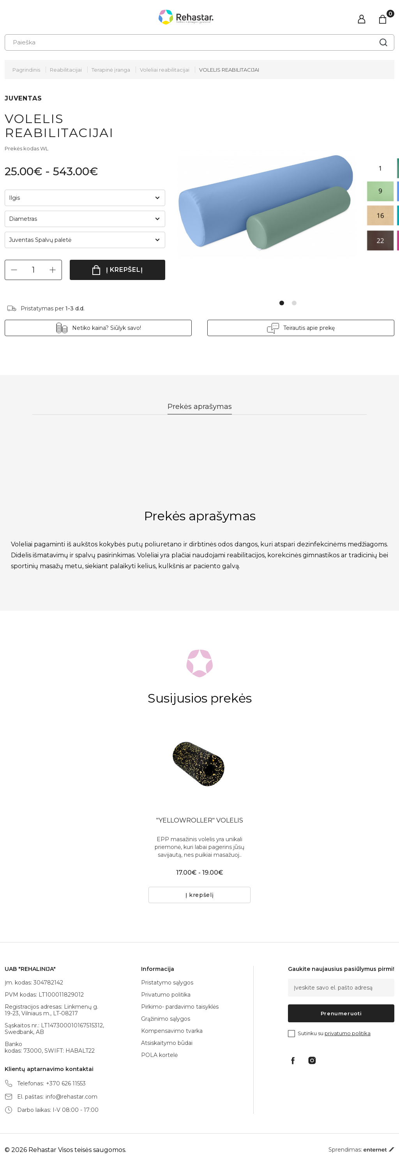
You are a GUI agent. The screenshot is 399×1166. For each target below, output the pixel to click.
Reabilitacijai (66, 70)
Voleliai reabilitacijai (164, 70)
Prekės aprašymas (200, 406)
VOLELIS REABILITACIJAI (229, 70)
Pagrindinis (26, 70)
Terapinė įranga (111, 70)
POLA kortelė (159, 1055)
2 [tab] (294, 303)
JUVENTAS (23, 98)
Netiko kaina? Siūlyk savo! (106, 327)
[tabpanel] (271, 204)
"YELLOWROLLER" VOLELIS (199, 820)
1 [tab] (281, 303)
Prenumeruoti (341, 1013)
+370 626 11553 (66, 1083)
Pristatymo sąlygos (167, 982)
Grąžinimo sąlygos (165, 1018)
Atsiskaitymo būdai (166, 1042)
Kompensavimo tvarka (172, 1030)
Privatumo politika (166, 994)
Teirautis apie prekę (309, 327)
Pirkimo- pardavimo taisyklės (180, 1006)
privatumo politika (348, 1033)
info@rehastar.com (71, 1097)
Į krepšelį (124, 269)
